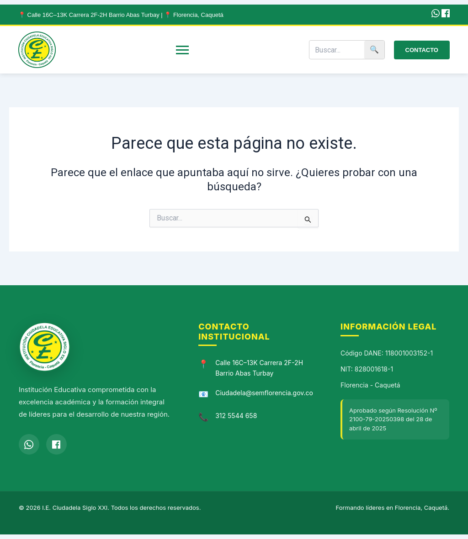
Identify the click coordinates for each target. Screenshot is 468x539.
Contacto (421, 50)
